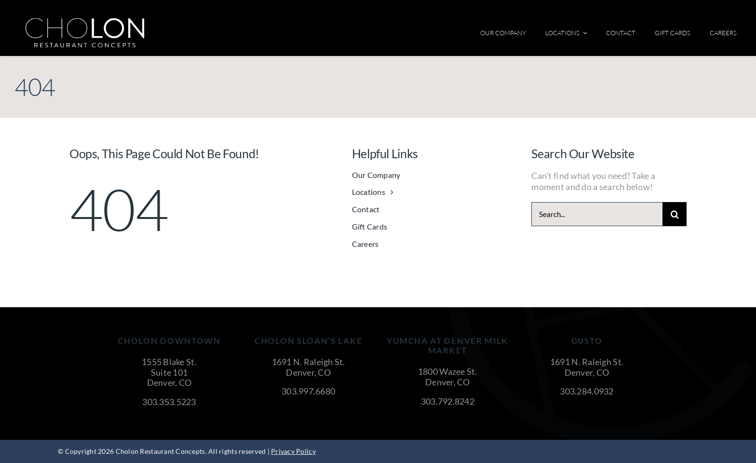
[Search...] (596, 214)
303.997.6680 (308, 391)
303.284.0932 (586, 391)
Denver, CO (169, 382)
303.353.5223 (169, 401)
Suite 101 (169, 372)
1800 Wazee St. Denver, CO (447, 376)
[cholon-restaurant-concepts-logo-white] (85, 21)
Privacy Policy (293, 451)
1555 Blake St (168, 361)
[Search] (674, 214)
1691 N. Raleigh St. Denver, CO (308, 367)
